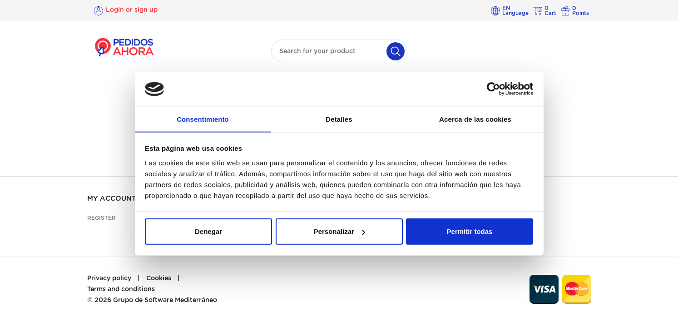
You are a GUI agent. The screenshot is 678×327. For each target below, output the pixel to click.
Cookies (158, 278)
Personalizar (339, 231)
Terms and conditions (121, 289)
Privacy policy (109, 278)
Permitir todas (470, 231)
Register (101, 218)
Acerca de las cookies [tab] (475, 119)
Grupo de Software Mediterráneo (165, 300)
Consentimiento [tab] (203, 119)
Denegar (208, 231)
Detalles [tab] (339, 119)
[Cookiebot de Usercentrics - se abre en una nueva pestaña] (493, 89)
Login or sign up (132, 10)
